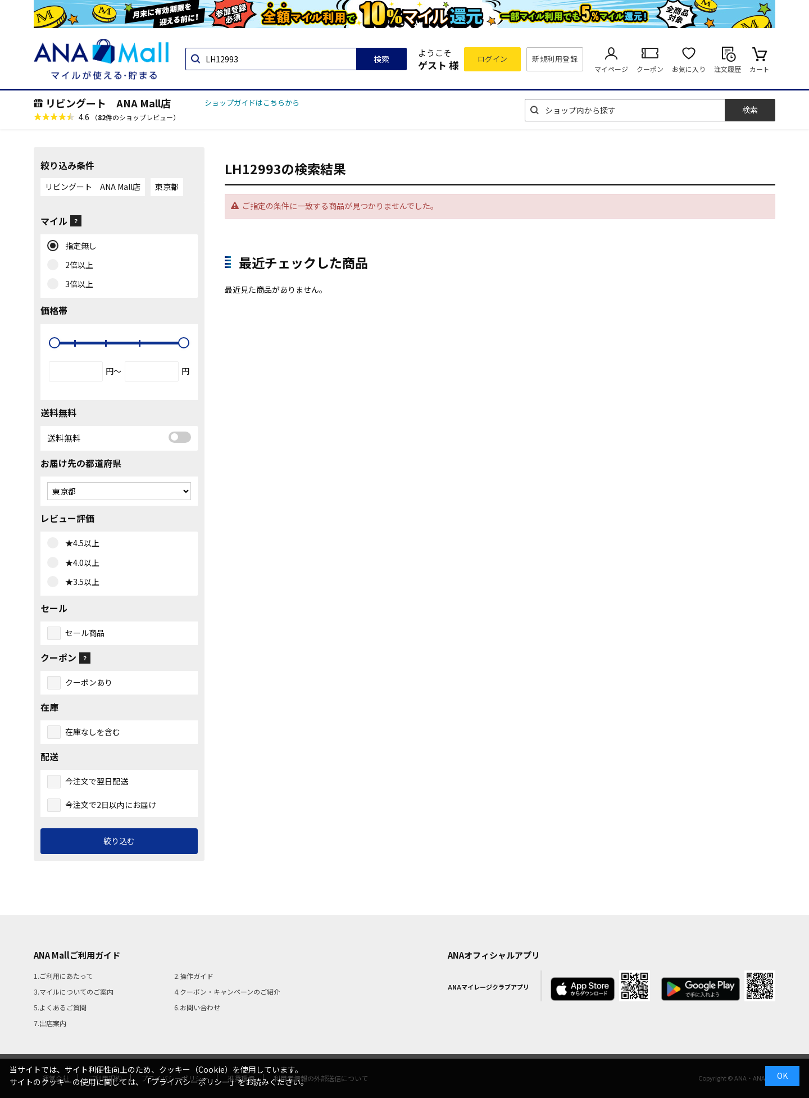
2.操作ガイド (193, 976)
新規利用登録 (555, 58)
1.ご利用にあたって (63, 976)
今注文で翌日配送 (96, 781)
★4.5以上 (79, 543)
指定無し (78, 246)
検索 (381, 59)
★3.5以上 (79, 582)
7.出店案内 (50, 1023)
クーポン (650, 69)
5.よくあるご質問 (60, 1007)
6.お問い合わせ (197, 1007)
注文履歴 (727, 69)
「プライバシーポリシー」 (190, 1081)
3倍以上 (76, 284)
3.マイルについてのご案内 (73, 991)
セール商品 (84, 632)
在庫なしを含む (92, 731)
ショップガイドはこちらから (251, 102)
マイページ (611, 69)
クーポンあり (88, 682)
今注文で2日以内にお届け (110, 804)
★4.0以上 (79, 563)
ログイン (493, 58)
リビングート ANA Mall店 (108, 103)
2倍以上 (76, 265)
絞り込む (119, 840)
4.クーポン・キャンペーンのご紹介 (227, 991)
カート (759, 69)
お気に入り (689, 69)
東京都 (167, 186)
